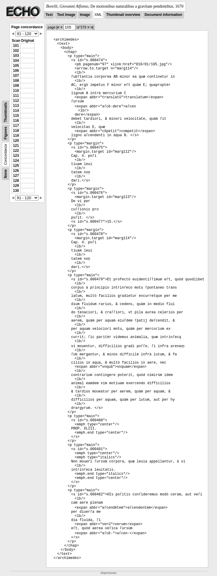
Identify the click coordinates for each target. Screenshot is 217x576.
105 (16, 66)
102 (16, 51)
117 (16, 126)
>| (91, 27)
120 (16, 141)
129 (16, 186)
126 (16, 171)
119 (16, 136)
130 (16, 191)
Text (49, 15)
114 (16, 111)
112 (16, 101)
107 (16, 76)
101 (16, 46)
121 (16, 146)
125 (16, 166)
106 (16, 71)
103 (16, 56)
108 (16, 81)
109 (16, 86)
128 (16, 181)
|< (57, 27)
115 (16, 116)
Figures (6, 133)
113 (16, 106)
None (6, 173)
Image (85, 15)
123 (16, 156)
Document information (163, 15)
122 (16, 151)
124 (16, 161)
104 (16, 61)
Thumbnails (6, 112)
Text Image (66, 15)
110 (16, 91)
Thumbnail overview (123, 15)
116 (16, 121)
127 (16, 176)
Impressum (108, 573)
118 (16, 131)
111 (16, 96)
